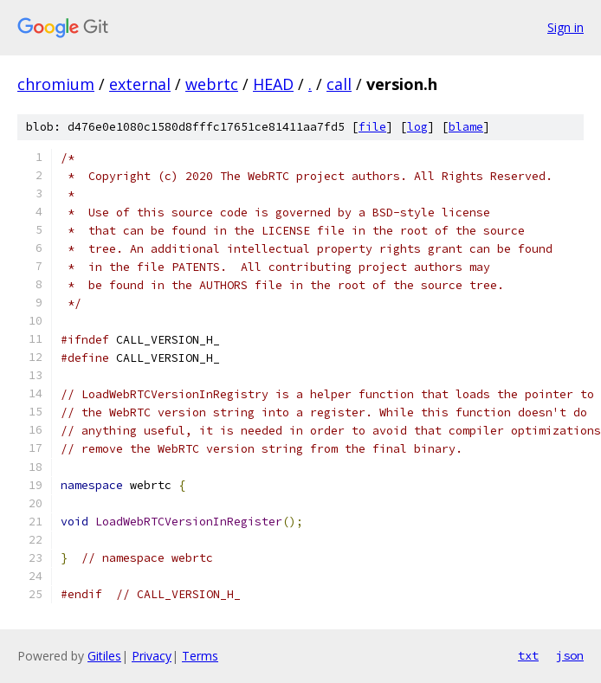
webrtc (211, 84)
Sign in (565, 27)
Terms (200, 656)
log (417, 126)
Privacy (151, 656)
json (570, 655)
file (372, 126)
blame (466, 126)
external (140, 84)
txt (528, 655)
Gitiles (104, 656)
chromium (55, 84)
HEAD (273, 84)
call (339, 84)
